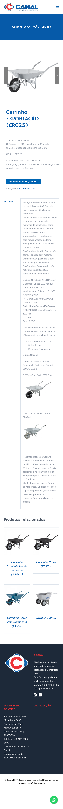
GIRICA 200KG (46, 617)
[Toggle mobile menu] (57, 7)
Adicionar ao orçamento (23, 181)
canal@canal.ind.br (13, 754)
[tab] (11, 201)
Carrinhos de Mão (26, 188)
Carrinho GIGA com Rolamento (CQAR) (17, 622)
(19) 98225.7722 (20, 746)
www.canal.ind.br (17, 757)
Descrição (9, 201)
